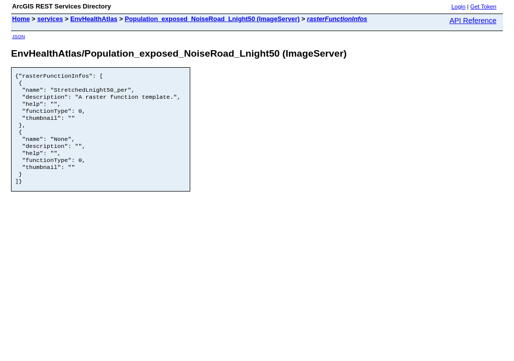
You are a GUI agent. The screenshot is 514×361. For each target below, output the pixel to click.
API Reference (472, 21)
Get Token (483, 7)
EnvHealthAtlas (93, 19)
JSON (18, 36)
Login (458, 7)
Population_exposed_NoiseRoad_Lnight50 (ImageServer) (211, 19)
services (50, 19)
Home (21, 19)
